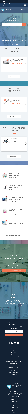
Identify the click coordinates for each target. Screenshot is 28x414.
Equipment (14, 352)
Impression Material (16, 197)
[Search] (24, 24)
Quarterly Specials (14, 357)
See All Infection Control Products (17, 214)
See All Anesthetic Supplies (14, 176)
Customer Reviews (14, 381)
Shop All (14, 116)
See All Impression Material (15, 200)
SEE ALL (14, 76)
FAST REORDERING (14, 44)
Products (14, 350)
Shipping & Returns (14, 372)
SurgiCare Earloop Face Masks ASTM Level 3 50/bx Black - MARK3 (16, 60)
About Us (14, 374)
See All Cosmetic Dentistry (14, 188)
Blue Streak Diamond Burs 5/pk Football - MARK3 (15, 100)
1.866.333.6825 (14, 402)
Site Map (14, 379)
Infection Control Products (15, 210)
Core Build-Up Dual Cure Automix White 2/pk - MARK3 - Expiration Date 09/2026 (16, 140)
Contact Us (14, 370)
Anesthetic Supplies (15, 173)
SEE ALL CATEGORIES (14, 235)
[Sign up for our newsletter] (14, 331)
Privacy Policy (14, 383)
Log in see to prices (16, 63)
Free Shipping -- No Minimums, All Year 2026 (14, 1)
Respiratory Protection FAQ (14, 361)
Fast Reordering (14, 354)
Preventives (13, 221)
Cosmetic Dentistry (15, 185)
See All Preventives (16, 223)
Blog (14, 376)
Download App (14, 363)
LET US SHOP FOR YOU (14, 271)
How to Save (14, 359)
